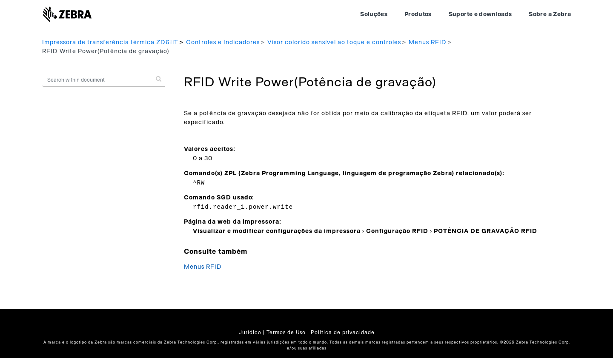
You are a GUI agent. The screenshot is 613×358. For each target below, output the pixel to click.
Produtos (418, 14)
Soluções (373, 14)
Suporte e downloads (480, 14)
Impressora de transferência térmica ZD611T (110, 42)
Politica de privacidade (343, 332)
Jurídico (250, 332)
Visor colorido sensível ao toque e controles (334, 42)
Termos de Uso (286, 332)
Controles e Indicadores (223, 42)
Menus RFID (428, 42)
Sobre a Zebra (550, 14)
